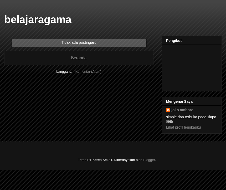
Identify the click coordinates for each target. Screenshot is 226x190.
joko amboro (182, 110)
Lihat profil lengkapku (183, 127)
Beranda (79, 58)
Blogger (149, 160)
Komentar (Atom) (88, 72)
